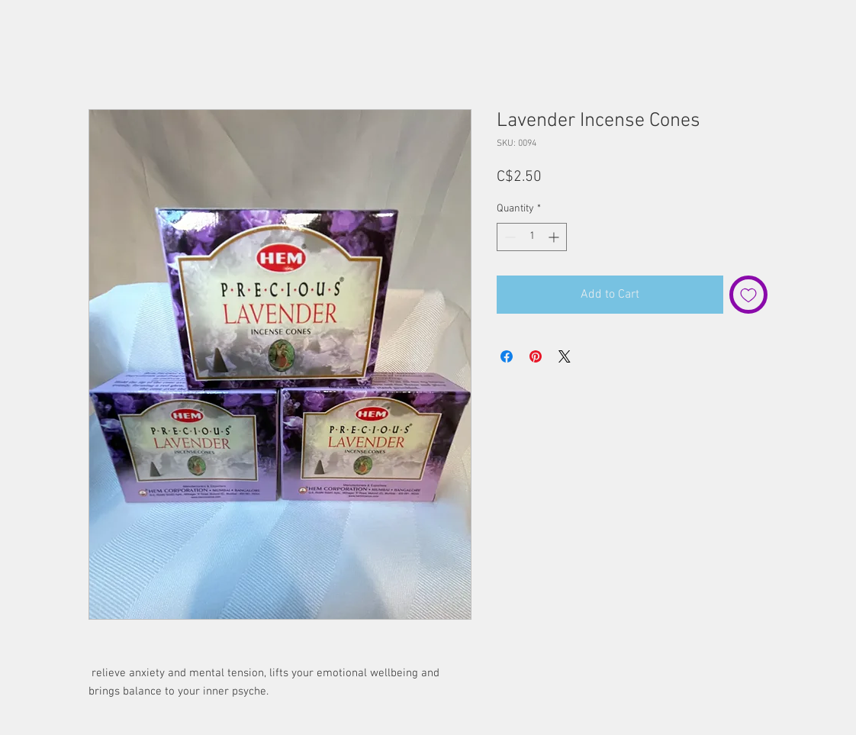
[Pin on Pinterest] (535, 356)
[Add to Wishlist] (748, 295)
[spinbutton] (531, 237)
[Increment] (555, 237)
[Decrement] (508, 237)
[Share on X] (564, 356)
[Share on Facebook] (506, 356)
